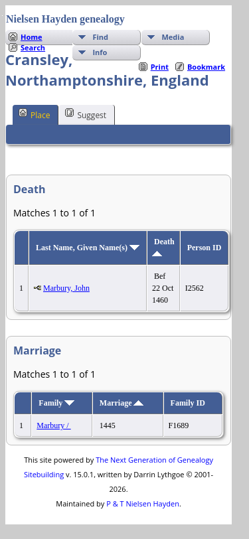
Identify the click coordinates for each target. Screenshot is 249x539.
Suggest (85, 114)
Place (34, 114)
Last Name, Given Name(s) (87, 247)
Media (172, 37)
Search (33, 47)
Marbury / (53, 425)
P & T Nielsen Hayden (142, 503)
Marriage (122, 403)
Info (99, 52)
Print (160, 67)
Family (56, 403)
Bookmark (206, 67)
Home (31, 37)
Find (100, 37)
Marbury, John (66, 288)
